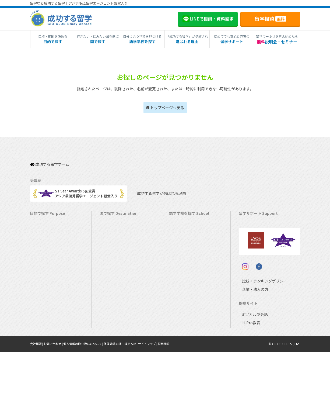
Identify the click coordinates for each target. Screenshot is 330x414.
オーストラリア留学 (118, 236)
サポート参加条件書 (257, 278)
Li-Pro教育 (249, 384)
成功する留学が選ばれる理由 (156, 187)
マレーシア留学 (114, 294)
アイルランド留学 (116, 261)
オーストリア (182, 328)
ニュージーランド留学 (119, 244)
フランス (179, 294)
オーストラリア (184, 236)
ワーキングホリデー (48, 244)
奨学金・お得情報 (255, 236)
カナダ (177, 227)
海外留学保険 (251, 244)
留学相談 (270, 18)
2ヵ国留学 (40, 269)
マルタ (177, 269)
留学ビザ (248, 253)
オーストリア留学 (116, 336)
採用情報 (177, 405)
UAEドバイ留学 (114, 344)
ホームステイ (43, 261)
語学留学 (40, 236)
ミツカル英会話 (253, 376)
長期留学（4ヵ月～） (49, 227)
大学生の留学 (43, 319)
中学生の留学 (43, 303)
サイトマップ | (160, 405)
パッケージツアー (46, 286)
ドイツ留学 (111, 328)
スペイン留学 (112, 319)
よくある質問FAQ (255, 269)
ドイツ (177, 319)
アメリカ (178, 219)
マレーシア (180, 286)
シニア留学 (41, 344)
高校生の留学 (43, 311)
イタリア (178, 303)
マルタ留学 (111, 269)
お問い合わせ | (56, 405)
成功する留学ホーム (49, 161)
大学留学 (40, 328)
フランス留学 (112, 303)
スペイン (178, 311)
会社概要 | (37, 405)
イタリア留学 (112, 311)
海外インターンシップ (50, 253)
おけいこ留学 (43, 278)
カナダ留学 (111, 227)
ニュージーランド (186, 244)
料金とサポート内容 (257, 219)
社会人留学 (41, 336)
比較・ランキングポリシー (260, 343)
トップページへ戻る (167, 107)
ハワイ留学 (111, 286)
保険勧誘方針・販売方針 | (130, 405)
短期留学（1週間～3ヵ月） (54, 219)
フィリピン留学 (114, 278)
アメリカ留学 (112, 219)
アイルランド (182, 261)
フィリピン (180, 278)
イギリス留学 (112, 253)
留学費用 (248, 227)
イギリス (179, 253)
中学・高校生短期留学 (50, 294)
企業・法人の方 (251, 351)
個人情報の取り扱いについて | (89, 405)
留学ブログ (250, 261)
